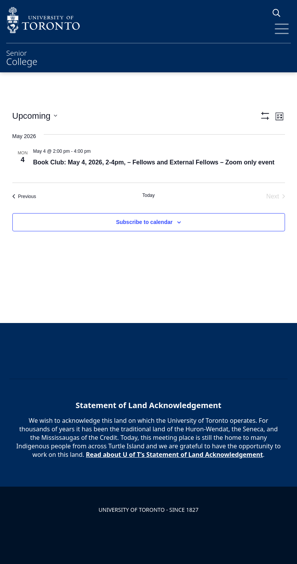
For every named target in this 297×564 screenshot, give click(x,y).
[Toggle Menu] (282, 29)
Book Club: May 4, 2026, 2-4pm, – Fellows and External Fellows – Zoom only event (154, 162)
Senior (22, 57)
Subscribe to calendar (144, 222)
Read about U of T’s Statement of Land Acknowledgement (174, 454)
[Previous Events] (24, 196)
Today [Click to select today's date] (148, 195)
